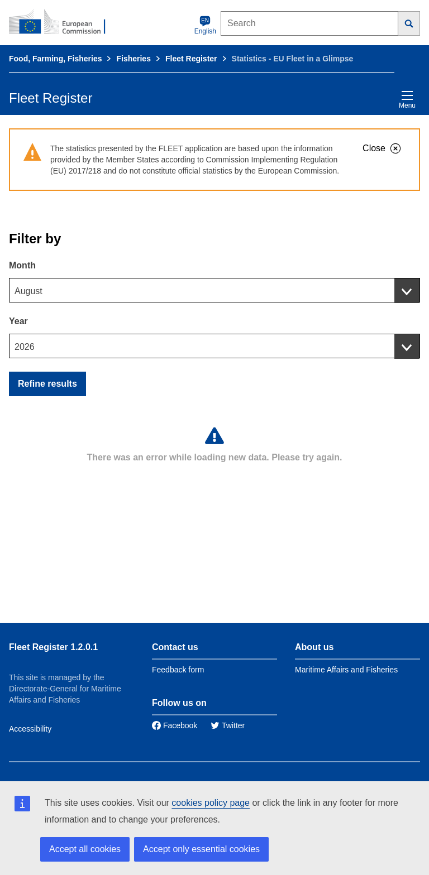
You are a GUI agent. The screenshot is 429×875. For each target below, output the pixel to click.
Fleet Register (191, 58)
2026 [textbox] (25, 347)
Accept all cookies (85, 849)
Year (18, 321)
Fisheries (133, 58)
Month (22, 265)
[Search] (409, 23)
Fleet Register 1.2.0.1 (53, 647)
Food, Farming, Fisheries (55, 58)
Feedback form (178, 669)
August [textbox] (28, 291)
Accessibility (30, 728)
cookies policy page (210, 802)
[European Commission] (63, 22)
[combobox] (214, 290)
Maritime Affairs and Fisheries (346, 669)
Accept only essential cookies (201, 849)
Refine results (47, 383)
